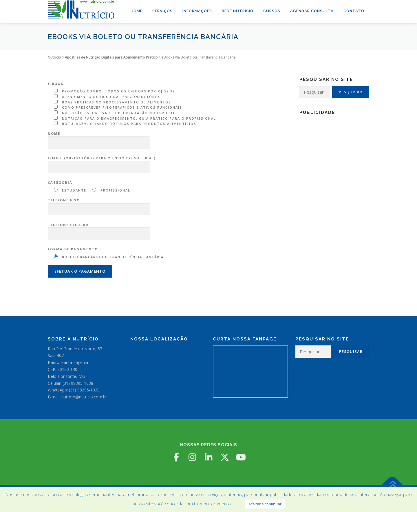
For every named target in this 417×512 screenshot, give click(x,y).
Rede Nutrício (237, 11)
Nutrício (54, 57)
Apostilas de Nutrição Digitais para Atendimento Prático (111, 57)
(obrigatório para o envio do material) (102, 163)
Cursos (271, 11)
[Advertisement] (334, 206)
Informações (197, 11)
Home (136, 11)
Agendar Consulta (312, 11)
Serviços (162, 11)
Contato (353, 11)
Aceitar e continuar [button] (264, 503)
